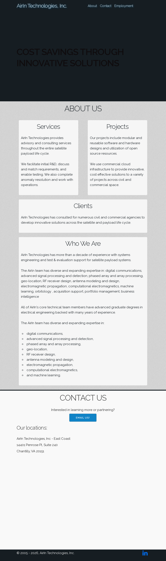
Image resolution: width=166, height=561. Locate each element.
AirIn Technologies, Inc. (42, 5)
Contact (105, 6)
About (92, 6)
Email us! (83, 417)
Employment (123, 6)
